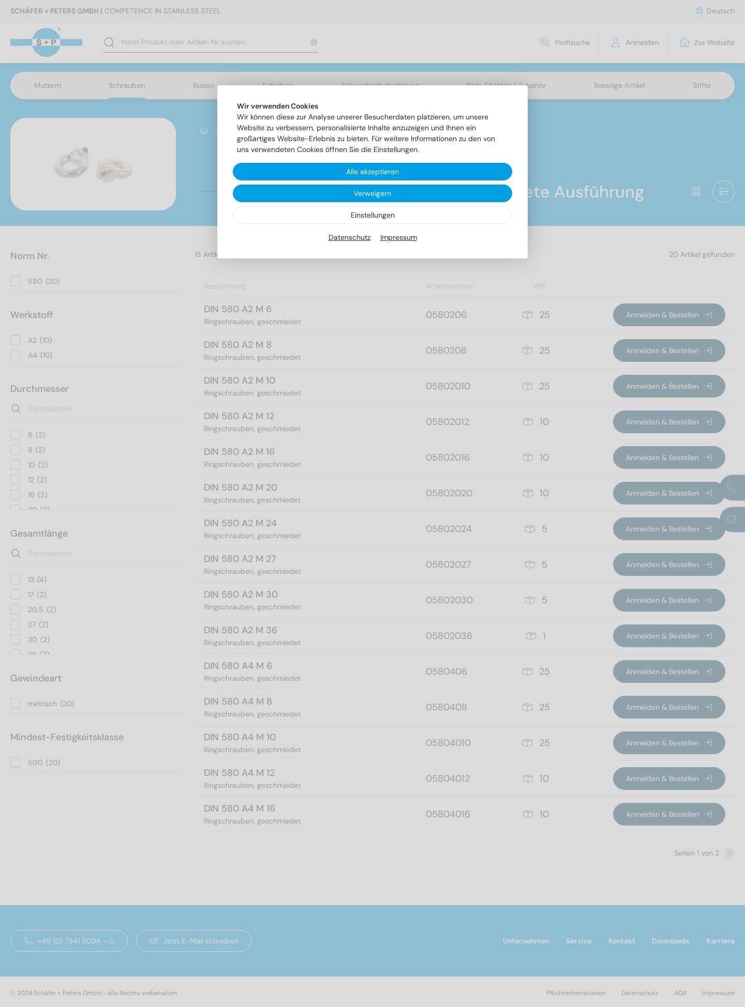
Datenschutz (349, 237)
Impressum (398, 237)
